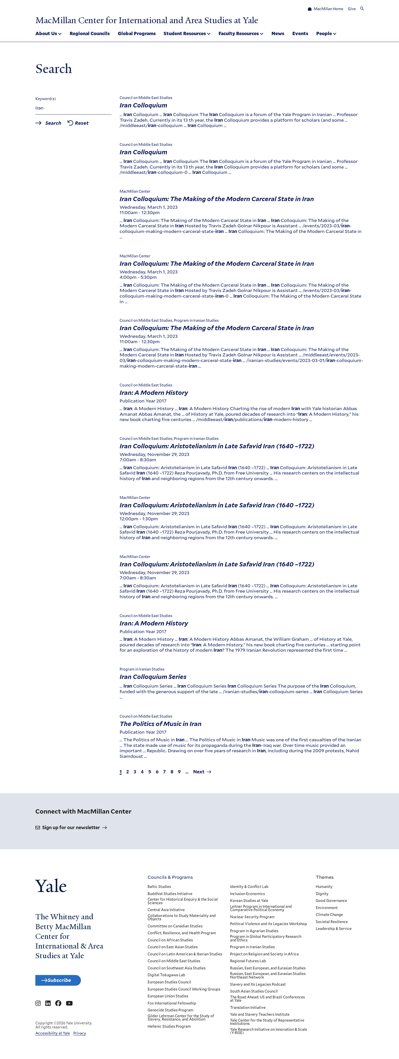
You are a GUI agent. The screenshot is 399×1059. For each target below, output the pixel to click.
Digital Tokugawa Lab (166, 977)
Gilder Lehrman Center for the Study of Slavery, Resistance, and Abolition (181, 1019)
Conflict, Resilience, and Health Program (182, 935)
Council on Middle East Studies (174, 963)
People (324, 34)
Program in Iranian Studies (252, 949)
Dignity (322, 895)
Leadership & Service (334, 930)
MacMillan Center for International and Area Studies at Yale (165, 19)
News (278, 34)
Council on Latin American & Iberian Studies (185, 956)
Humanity (324, 888)
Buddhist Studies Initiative (170, 895)
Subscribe (65, 983)
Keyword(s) (45, 100)
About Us (46, 34)
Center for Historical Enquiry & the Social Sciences (183, 903)
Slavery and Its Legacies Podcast (258, 986)
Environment (327, 909)
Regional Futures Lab (248, 963)
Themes (325, 878)
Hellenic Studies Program (169, 1028)
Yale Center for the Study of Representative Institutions (267, 1023)
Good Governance (331, 902)
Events (300, 34)
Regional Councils (90, 34)
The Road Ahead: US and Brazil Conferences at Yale (267, 1000)
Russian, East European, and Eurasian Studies (267, 970)
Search (58, 125)
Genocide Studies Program (170, 1012)
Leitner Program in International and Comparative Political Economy (261, 910)
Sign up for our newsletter (71, 829)
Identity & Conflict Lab (249, 888)
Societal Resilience (332, 923)
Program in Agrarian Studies (254, 933)
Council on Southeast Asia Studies (177, 970)
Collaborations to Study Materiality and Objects (182, 919)
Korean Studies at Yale (249, 902)
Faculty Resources (239, 34)
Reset (91, 125)
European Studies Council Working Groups (184, 991)
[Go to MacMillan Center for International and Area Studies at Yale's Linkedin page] (48, 1007)
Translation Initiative (247, 1009)
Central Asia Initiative (166, 912)
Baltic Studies (159, 888)
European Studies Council (169, 984)
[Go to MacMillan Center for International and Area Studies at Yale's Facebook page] (58, 1007)
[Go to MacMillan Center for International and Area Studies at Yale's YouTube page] (69, 1007)
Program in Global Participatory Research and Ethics (265, 940)
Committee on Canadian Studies (175, 928)
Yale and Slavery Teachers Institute (259, 1016)
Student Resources (185, 34)
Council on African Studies (170, 942)
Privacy (79, 1037)
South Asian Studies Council (253, 993)
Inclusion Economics (247, 895)
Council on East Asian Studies (173, 949)
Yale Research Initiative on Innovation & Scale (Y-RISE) (268, 1032)
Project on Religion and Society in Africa (264, 956)
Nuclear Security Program (252, 919)
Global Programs (137, 34)
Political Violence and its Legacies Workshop (268, 926)
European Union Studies (168, 998)
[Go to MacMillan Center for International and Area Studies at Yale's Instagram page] (38, 1007)
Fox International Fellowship (172, 1005)
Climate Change (329, 916)
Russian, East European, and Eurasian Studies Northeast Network (267, 977)
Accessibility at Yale (52, 1037)
